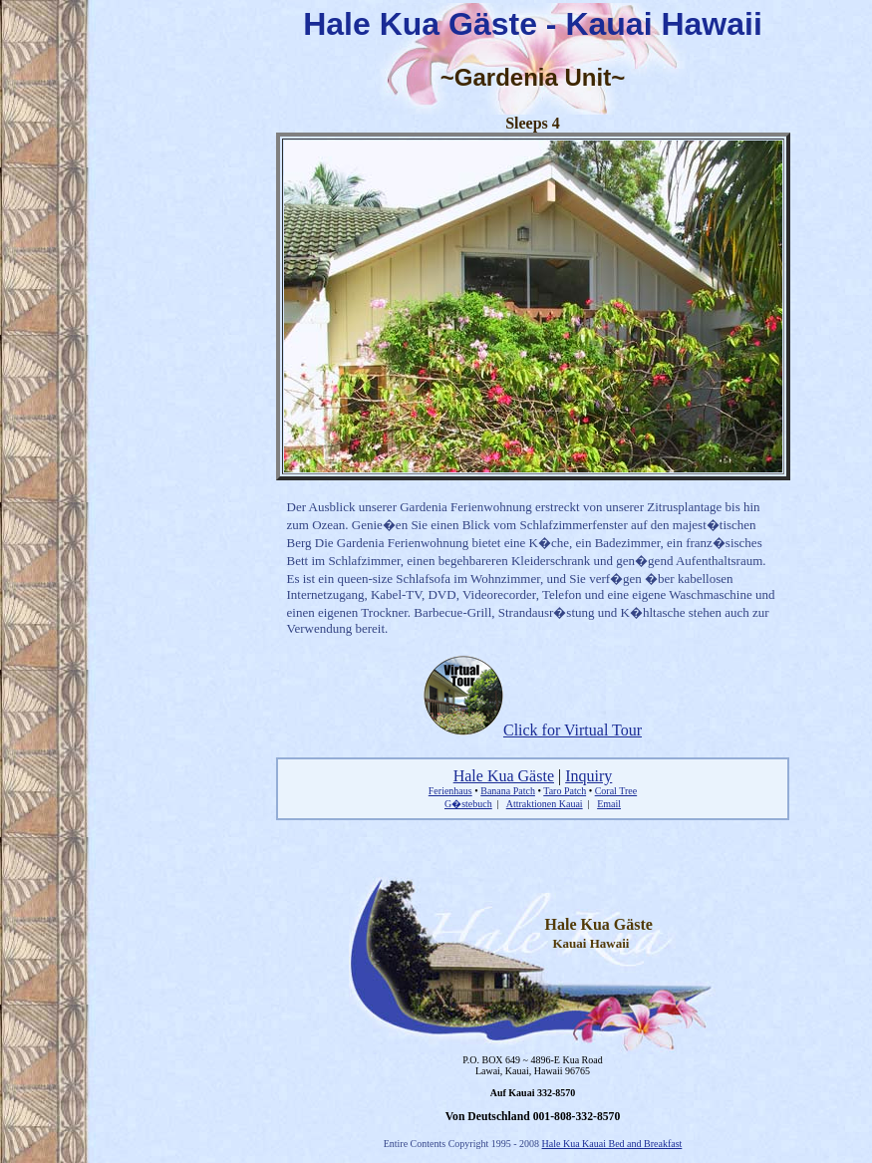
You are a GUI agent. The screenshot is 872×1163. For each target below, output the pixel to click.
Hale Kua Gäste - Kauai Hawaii (532, 24)
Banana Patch (507, 790)
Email (609, 803)
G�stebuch (468, 803)
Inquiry (588, 775)
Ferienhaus (450, 790)
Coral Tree (616, 790)
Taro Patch (564, 790)
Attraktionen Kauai (544, 803)
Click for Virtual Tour (533, 730)
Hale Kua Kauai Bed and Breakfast (612, 1143)
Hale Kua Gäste (503, 775)
